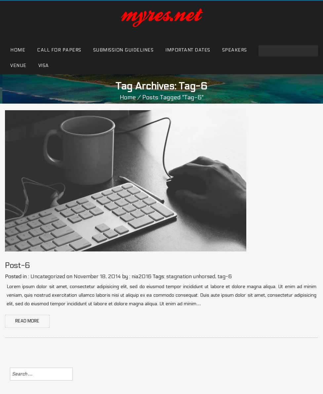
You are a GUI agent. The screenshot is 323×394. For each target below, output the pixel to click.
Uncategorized (47, 276)
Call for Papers (59, 50)
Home (17, 50)
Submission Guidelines (123, 50)
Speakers (234, 50)
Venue (18, 65)
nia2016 (141, 276)
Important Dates (187, 50)
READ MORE (27, 321)
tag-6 (225, 276)
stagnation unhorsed (190, 276)
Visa (43, 65)
